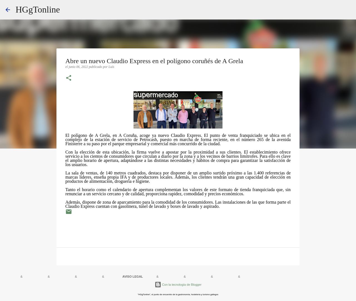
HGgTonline (38, 9)
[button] (68, 78)
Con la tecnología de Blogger (178, 284)
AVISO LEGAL (132, 276)
